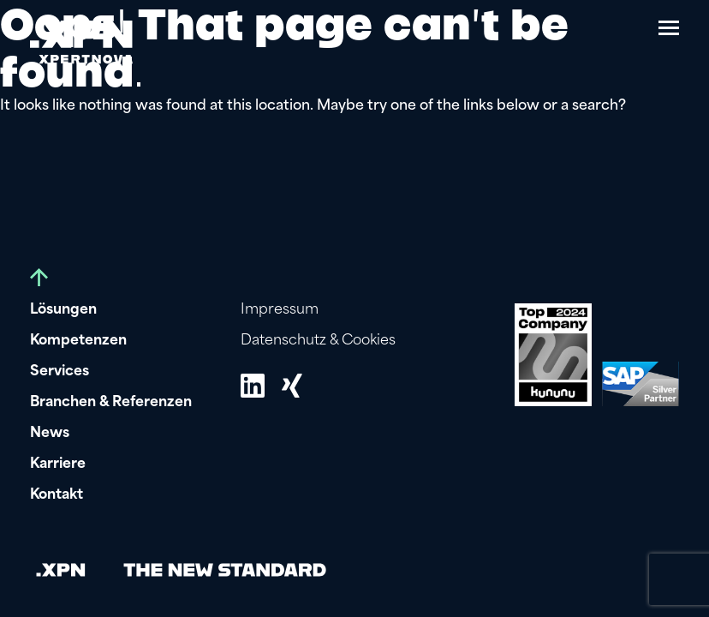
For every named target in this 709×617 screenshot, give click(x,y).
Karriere (58, 464)
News (49, 433)
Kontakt (56, 495)
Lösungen (63, 310)
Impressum (280, 310)
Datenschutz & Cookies (318, 341)
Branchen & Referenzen (111, 403)
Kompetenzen (78, 341)
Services (59, 372)
